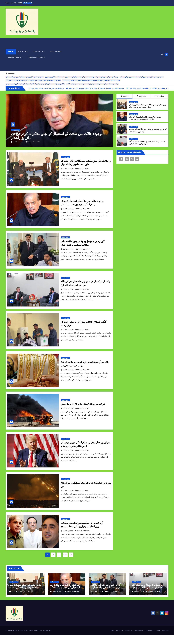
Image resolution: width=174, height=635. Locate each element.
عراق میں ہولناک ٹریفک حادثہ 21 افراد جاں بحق (83, 404)
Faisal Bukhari (32, 142)
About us (23, 52)
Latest (124, 96)
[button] (162, 54)
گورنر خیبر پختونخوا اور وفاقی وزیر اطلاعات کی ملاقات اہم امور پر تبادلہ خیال (105, 587)
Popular (141, 96)
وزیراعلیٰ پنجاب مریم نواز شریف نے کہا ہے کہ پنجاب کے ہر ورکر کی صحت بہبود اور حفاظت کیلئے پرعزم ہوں (81, 77)
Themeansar (47, 630)
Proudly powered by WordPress (17, 630)
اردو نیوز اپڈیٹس (15, 130)
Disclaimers (56, 52)
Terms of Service (36, 57)
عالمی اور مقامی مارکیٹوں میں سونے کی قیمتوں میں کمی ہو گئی (24, 77)
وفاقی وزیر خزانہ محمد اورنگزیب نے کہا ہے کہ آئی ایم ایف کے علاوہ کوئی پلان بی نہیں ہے (35, 84)
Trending (159, 96)
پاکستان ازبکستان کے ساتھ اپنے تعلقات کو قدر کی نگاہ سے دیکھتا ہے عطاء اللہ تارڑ (147, 142)
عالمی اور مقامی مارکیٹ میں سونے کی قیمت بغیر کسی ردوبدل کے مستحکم (141, 77)
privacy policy (15, 57)
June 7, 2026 (68, 531)
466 (65, 555)
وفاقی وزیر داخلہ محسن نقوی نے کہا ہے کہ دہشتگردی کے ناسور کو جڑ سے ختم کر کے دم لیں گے (33, 80)
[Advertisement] (112, 54)
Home (10, 52)
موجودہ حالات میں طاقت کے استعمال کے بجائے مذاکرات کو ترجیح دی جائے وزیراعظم (145, 118)
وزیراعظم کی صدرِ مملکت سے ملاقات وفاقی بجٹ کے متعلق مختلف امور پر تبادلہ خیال (56, 136)
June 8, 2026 (18, 142)
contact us (39, 52)
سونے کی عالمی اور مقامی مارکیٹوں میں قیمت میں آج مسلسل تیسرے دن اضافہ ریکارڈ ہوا (91, 80)
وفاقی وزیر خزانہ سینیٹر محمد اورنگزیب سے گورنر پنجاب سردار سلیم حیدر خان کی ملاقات (92, 84)
